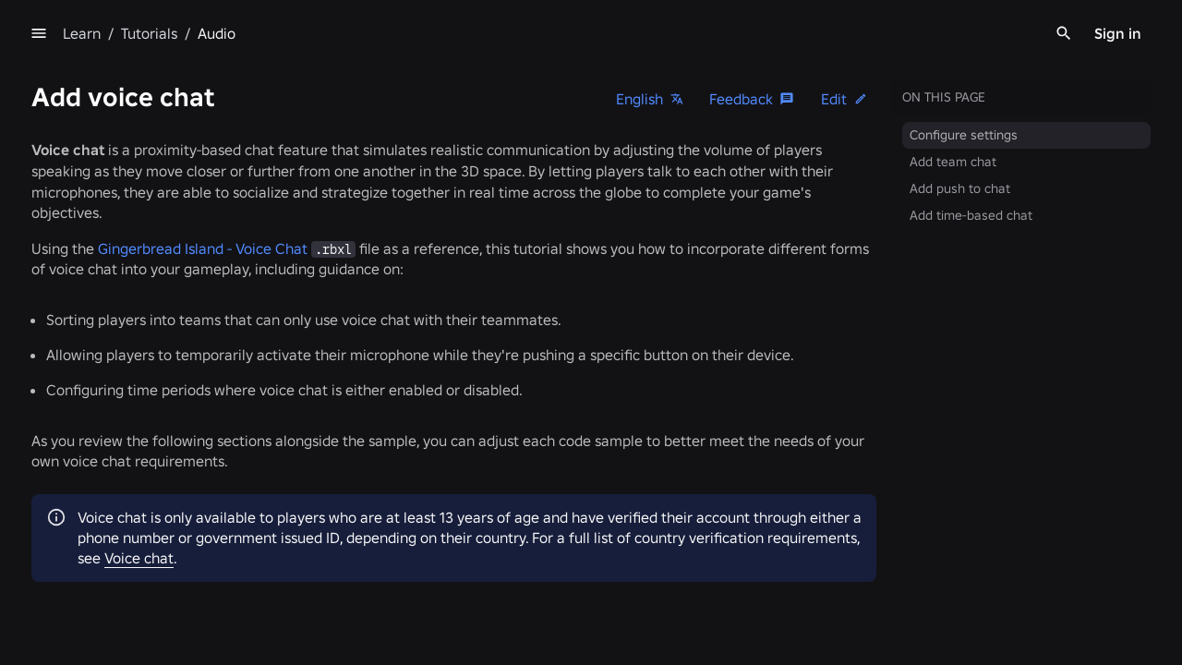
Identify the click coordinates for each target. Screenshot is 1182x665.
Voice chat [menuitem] (126, 407)
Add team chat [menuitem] (954, 161)
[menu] (376, 33)
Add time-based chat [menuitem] (972, 215)
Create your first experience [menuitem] (167, 132)
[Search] (1063, 33)
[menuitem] (187, 103)
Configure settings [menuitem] (965, 135)
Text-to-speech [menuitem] (140, 434)
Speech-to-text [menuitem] (140, 461)
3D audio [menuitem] (122, 380)
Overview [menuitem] (112, 74)
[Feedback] (754, 98)
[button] (846, 98)
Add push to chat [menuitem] (961, 188)
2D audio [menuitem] (122, 353)
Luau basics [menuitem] (119, 159)
